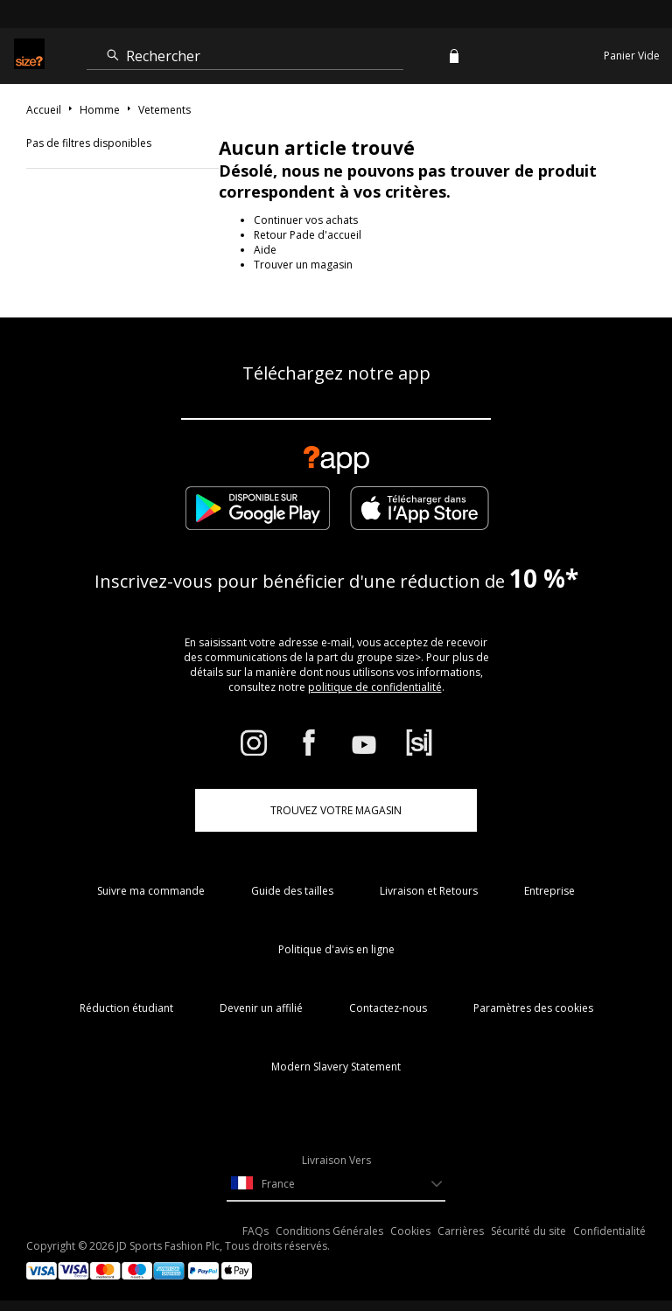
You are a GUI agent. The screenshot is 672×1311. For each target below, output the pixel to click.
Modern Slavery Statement (336, 1066)
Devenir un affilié (261, 1008)
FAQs (255, 1231)
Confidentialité (609, 1231)
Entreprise (549, 890)
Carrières (461, 1231)
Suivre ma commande (151, 890)
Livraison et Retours (429, 890)
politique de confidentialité (375, 687)
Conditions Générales (329, 1231)
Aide (265, 249)
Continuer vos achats (306, 220)
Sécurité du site (528, 1231)
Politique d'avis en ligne (336, 949)
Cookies (410, 1231)
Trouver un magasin (303, 264)
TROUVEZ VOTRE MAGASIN (336, 810)
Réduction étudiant (126, 1008)
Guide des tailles (292, 890)
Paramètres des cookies (533, 1008)
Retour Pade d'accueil (307, 234)
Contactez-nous (388, 1008)
